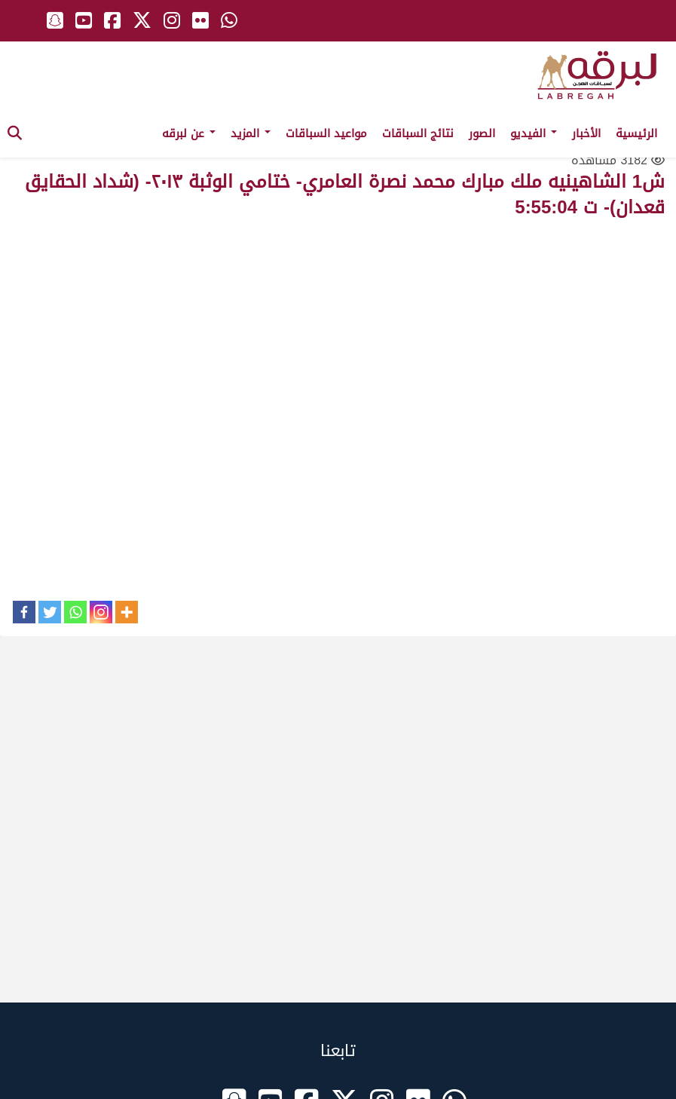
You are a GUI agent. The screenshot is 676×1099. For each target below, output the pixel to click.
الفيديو (533, 133)
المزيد (251, 133)
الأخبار (586, 133)
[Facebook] (24, 612)
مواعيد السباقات (326, 133)
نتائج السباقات (418, 133)
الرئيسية (636, 133)
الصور (482, 133)
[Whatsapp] (75, 612)
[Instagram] (101, 612)
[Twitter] (49, 612)
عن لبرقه (189, 133)
